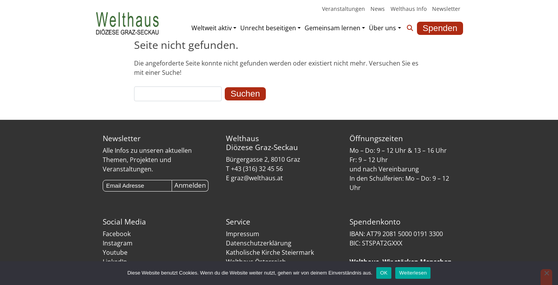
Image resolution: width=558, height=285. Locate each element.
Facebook (117, 234)
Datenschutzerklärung (258, 243)
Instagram (118, 243)
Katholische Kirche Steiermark (270, 252)
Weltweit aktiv (211, 28)
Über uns (382, 28)
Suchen (245, 93)
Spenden (440, 28)
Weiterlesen (413, 273)
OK (384, 273)
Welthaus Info (409, 8)
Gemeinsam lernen (332, 28)
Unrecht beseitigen (268, 28)
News (377, 8)
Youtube (115, 252)
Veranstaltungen (343, 8)
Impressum (242, 234)
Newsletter (446, 8)
